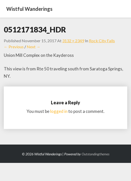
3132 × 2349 (73, 40)
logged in (59, 111)
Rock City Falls (102, 40)
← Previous (14, 46)
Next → (33, 46)
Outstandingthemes (95, 154)
